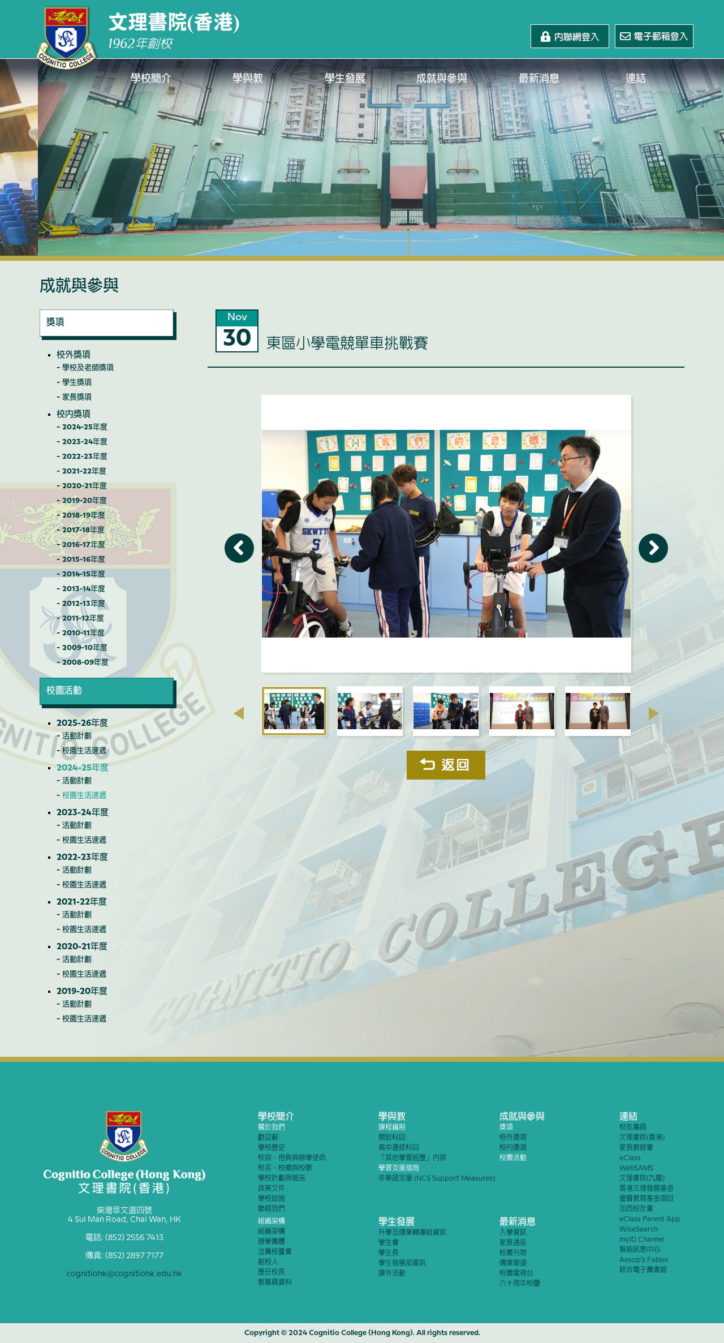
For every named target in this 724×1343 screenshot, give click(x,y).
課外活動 (392, 1274)
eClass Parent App (649, 1219)
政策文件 (271, 1189)
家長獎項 (77, 397)
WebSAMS (636, 1168)
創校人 (268, 1262)
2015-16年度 (83, 559)
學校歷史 (271, 1148)
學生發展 (345, 79)
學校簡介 (151, 79)
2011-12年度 (83, 618)
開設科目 (392, 1138)
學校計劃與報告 (281, 1179)
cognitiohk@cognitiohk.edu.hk (124, 1274)
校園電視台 (516, 1274)
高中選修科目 (398, 1148)
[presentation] (238, 713)
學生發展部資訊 (402, 1263)
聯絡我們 (271, 1209)
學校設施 (271, 1199)
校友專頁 (633, 1128)
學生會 (388, 1243)
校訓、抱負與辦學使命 (292, 1158)
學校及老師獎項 (88, 367)
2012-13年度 (83, 603)
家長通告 (513, 1243)
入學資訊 (513, 1233)
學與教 (248, 79)
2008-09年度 (85, 662)
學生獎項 (77, 382)
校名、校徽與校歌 (285, 1168)
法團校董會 (275, 1252)
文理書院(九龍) (642, 1179)
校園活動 (513, 1158)
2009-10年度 (84, 647)
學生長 (388, 1253)
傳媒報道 (513, 1263)
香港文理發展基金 (646, 1189)
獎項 (506, 1128)
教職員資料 (275, 1283)
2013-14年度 (83, 589)
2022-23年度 (84, 456)
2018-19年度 (83, 515)
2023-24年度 (84, 441)
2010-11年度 (83, 633)
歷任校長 (271, 1272)
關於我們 (271, 1128)
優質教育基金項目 (646, 1199)
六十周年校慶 (519, 1284)
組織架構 (271, 1222)
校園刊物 (513, 1253)
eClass (630, 1158)
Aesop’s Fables (644, 1260)
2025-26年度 (82, 724)
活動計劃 (77, 736)
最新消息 (539, 79)
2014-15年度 (83, 574)
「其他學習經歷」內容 (412, 1158)
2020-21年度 (84, 486)
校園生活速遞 (84, 750)
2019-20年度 (84, 500)
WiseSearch (638, 1229)
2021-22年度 (84, 471)
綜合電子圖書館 (643, 1270)
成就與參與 (442, 79)
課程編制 (392, 1128)
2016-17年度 (83, 544)
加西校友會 (636, 1209)
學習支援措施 (398, 1168)
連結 (636, 79)
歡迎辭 (268, 1138)
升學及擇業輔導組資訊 (412, 1233)
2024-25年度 (84, 427)
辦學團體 (271, 1242)
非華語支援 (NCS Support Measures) (436, 1179)
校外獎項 (73, 355)
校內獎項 (73, 415)
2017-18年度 (83, 530)
